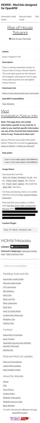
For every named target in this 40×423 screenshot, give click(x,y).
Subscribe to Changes (13, 334)
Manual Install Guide (25, 18)
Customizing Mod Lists (13, 315)
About (5, 381)
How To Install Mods (12, 311)
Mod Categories (10, 303)
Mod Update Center (12, 369)
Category (5, 246)
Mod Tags (7, 307)
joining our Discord (25, 146)
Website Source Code (12, 401)
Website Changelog (12, 397)
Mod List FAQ (9, 299)
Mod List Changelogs (12, 361)
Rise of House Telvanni (20, 30)
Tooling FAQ (8, 323)
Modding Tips (9, 319)
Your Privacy (8, 389)
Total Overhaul (12, 254)
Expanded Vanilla (29, 251)
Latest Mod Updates (12, 365)
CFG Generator (9, 287)
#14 (3, 254)
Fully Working (8, 104)
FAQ (37, 16)
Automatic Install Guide (8, 18)
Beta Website (9, 405)
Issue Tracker (9, 338)
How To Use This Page (21, 39)
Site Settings (8, 291)
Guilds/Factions (19, 246)
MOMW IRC (8, 350)
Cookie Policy (9, 393)
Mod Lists (16, 251)
